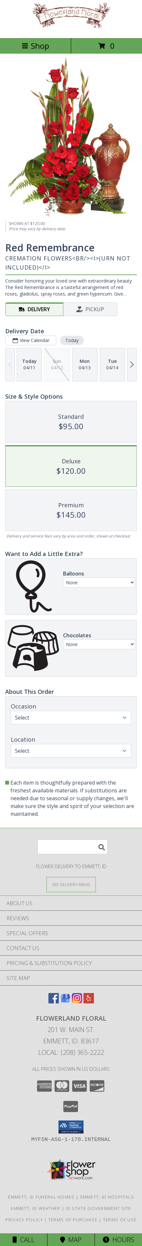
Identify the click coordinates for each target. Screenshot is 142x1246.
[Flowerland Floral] (71, 28)
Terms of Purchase (72, 1220)
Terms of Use (120, 1220)
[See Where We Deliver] (71, 884)
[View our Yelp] (89, 1001)
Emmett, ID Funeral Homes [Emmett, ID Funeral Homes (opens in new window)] (41, 1197)
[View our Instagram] (77, 1001)
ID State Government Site (98, 1208)
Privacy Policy (24, 1220)
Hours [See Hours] (118, 1239)
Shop (35, 45)
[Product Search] (72, 847)
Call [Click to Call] (23, 1239)
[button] (71, 1126)
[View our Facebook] (53, 1001)
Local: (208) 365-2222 (71, 1052)
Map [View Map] (71, 1239)
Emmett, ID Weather (35, 1208)
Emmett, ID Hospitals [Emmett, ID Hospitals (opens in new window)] (107, 1197)
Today (72, 340)
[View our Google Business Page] (65, 1001)
